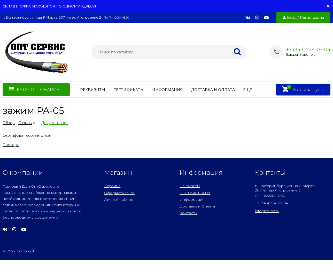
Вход (292, 17)
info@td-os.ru (267, 211)
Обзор (9, 123)
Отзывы (25, 123)
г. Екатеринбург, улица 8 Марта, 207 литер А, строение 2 (52, 17)
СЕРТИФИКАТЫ (128, 89)
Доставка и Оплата (213, 89)
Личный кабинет (119, 199)
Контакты (188, 213)
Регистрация (312, 17)
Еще (250, 89)
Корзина (112, 185)
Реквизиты (92, 89)
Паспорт (11, 144)
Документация (54, 123)
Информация (167, 89)
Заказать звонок (300, 54)
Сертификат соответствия (27, 135)
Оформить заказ (119, 192)
